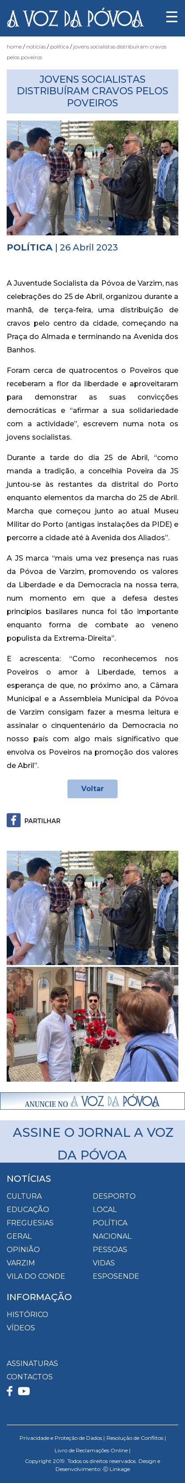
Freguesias (30, 1223)
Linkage (120, 1469)
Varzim (21, 1263)
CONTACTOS (30, 1377)
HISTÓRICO (27, 1314)
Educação (28, 1209)
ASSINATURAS (32, 1363)
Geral (19, 1236)
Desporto (114, 1196)
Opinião (23, 1249)
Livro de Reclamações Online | (92, 1450)
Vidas (104, 1263)
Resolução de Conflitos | (136, 1438)
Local (105, 1209)
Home (14, 46)
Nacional (112, 1236)
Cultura (24, 1196)
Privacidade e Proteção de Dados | (62, 1438)
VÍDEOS (21, 1328)
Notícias (36, 46)
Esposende (116, 1276)
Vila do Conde (36, 1276)
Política (59, 46)
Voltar (92, 788)
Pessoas (110, 1249)
